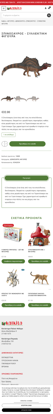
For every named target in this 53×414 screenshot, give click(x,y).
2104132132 (6, 344)
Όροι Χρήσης (6, 382)
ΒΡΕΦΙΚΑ (5, 367)
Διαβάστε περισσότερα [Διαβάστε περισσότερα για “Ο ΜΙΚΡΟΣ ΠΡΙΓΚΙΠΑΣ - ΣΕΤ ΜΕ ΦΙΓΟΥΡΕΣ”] (13, 261)
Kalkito (4, 21)
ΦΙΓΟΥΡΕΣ (10, 21)
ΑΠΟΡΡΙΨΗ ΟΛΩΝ (26, 405)
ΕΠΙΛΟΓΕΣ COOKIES (26, 401)
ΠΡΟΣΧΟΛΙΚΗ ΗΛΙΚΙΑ (10, 361)
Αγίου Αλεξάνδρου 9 (9, 331)
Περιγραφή (26, 178)
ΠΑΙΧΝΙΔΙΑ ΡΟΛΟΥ (9, 364)
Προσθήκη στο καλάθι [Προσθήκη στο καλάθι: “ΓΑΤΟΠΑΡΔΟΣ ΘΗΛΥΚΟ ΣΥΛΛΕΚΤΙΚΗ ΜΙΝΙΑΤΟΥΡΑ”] (39, 305)
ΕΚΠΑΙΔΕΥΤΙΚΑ (7, 357)
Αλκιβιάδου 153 (8, 341)
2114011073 (6, 334)
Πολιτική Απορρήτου (9, 379)
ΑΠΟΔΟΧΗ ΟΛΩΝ (26, 410)
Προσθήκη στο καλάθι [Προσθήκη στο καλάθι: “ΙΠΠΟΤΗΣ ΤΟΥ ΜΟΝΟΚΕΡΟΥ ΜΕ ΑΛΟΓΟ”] (13, 305)
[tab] (26, 178)
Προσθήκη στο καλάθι (27, 144)
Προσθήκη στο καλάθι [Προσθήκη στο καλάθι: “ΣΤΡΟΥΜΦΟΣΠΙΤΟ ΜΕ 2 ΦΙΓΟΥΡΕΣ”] (39, 261)
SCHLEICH (16, 162)
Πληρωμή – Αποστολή (10, 385)
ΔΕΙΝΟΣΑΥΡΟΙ (20, 21)
